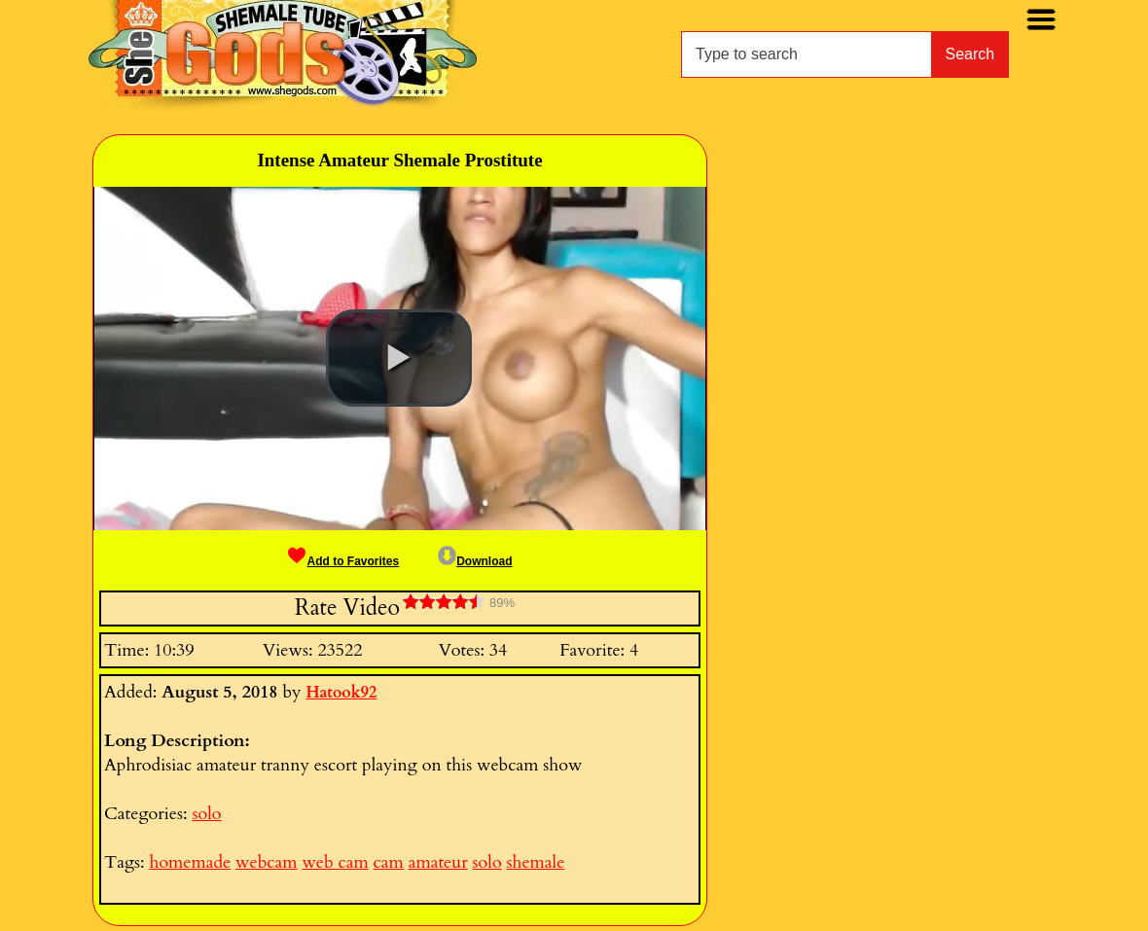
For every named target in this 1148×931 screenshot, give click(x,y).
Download (475, 561)
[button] (399, 358)
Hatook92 (341, 692)
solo (206, 814)
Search (970, 54)
